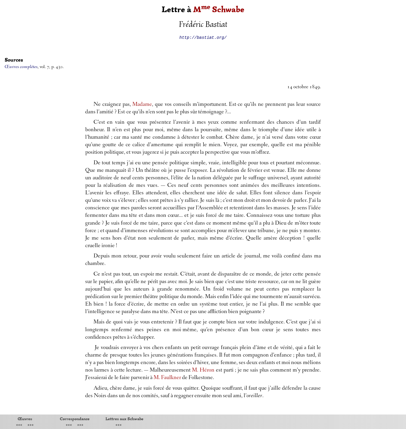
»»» (30, 425)
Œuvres (25, 418)
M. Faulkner (167, 378)
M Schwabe (218, 9)
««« (19, 425)
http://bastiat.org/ (203, 37)
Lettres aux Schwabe (124, 418)
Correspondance (75, 418)
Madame (142, 105)
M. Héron (203, 370)
